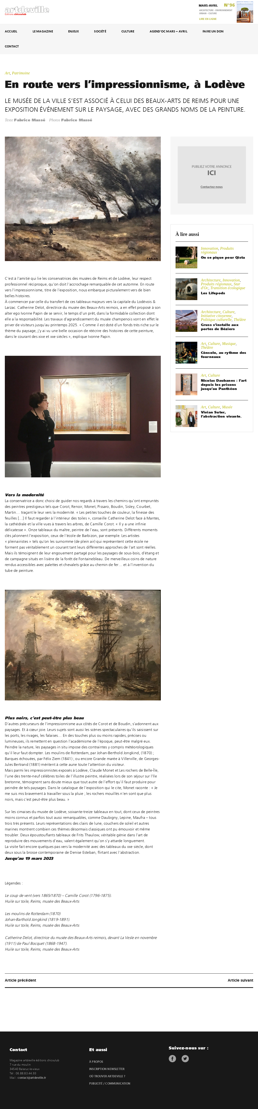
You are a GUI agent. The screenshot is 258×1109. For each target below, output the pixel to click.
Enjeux (73, 31)
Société (100, 31)
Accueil (11, 31)
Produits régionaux (216, 284)
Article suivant (240, 980)
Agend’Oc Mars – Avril (168, 31)
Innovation (209, 248)
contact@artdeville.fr (32, 1078)
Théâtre (240, 320)
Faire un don (213, 31)
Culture (127, 31)
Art (7, 73)
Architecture (211, 280)
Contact (12, 46)
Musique (229, 343)
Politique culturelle (216, 320)
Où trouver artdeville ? (107, 1076)
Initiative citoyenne (216, 316)
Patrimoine (21, 73)
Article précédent (20, 980)
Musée (227, 407)
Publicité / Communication (109, 1084)
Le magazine (43, 31)
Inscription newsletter (107, 1069)
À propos (96, 1062)
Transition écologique (227, 288)
